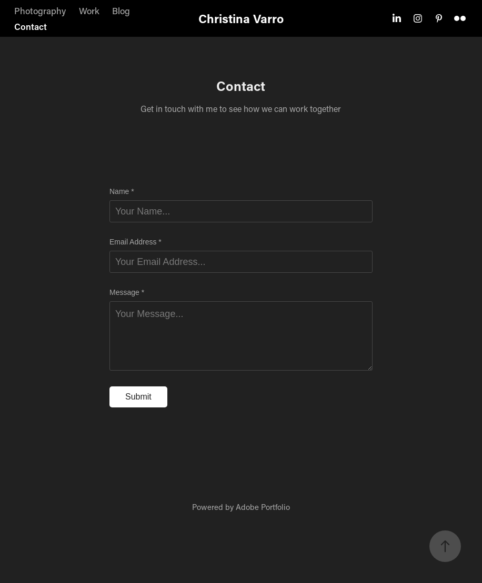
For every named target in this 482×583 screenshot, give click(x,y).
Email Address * (135, 242)
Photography (40, 10)
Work (89, 10)
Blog (121, 10)
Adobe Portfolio (263, 507)
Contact (30, 26)
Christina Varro (241, 18)
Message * (126, 292)
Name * (121, 191)
